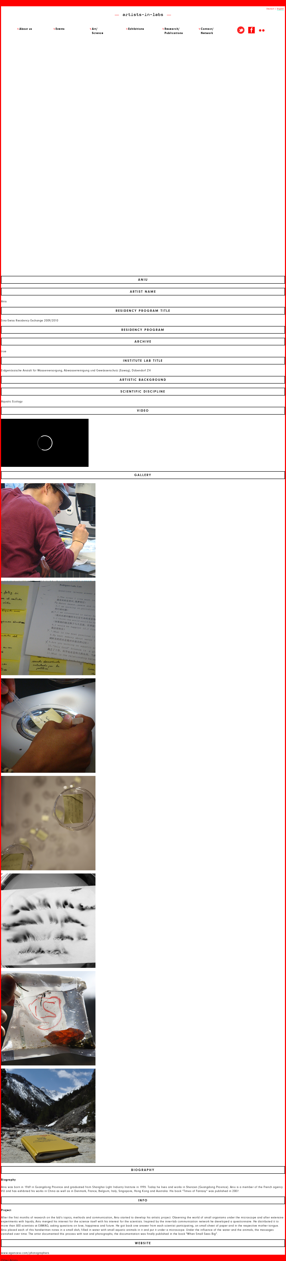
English (280, 9)
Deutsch (270, 9)
